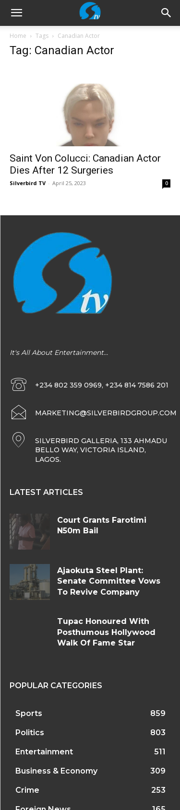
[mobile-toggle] (16, 13)
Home (18, 36)
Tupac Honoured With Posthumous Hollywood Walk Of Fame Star (106, 632)
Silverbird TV (28, 183)
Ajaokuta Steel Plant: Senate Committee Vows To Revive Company (108, 581)
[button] (166, 13)
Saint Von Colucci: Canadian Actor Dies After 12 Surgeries (85, 164)
